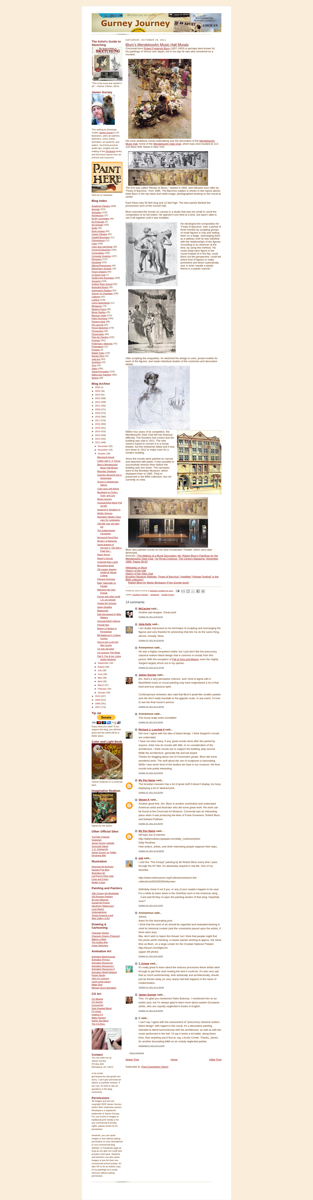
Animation (97, 212)
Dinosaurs (97, 259)
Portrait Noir (103, 625)
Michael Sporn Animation (104, 988)
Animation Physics (101, 959)
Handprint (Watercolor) (103, 906)
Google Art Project (101, 903)
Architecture (98, 215)
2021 (98, 405)
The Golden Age (100, 942)
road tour (96, 359)
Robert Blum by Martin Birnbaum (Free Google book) (158, 582)
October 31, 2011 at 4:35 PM (151, 1011)
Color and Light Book (102, 247)
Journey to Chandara (102, 293)
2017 (98, 420)
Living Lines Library (101, 981)
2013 (98, 435)
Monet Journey (104, 499)
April (100, 681)
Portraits (96, 340)
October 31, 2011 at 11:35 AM (151, 987)
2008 (98, 703)
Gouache (96, 281)
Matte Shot (97, 984)
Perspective (97, 331)
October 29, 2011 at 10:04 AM (151, 640)
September (103, 663)
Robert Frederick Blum (157, 48)
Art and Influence (100, 900)
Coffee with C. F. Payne (109, 461)
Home (174, 1059)
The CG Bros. (98, 1024)
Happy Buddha (104, 607)
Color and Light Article (108, 489)
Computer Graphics (101, 256)
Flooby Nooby (98, 975)
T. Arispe (144, 963)
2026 (98, 387)
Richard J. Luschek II (151, 729)
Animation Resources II (103, 969)
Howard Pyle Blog (100, 870)
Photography (98, 334)
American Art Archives (102, 866)
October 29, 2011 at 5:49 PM (151, 823)
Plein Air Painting (100, 337)
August (101, 667)
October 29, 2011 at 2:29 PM (151, 722)
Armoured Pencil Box (107, 537)
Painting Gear (98, 321)
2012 (98, 439)
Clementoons (98, 240)
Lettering (96, 296)
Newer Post (132, 1059)
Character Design (100, 933)
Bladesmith (102, 610)
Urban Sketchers (100, 945)
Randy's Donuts (105, 558)
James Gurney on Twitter (104, 852)
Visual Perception (100, 371)
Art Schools (97, 225)
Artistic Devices (104, 513)
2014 (98, 431)
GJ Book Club (98, 275)
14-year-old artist (105, 649)
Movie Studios (99, 312)
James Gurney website (103, 843)
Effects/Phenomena (101, 265)
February (102, 689)
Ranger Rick (98, 356)
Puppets (96, 350)
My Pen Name (147, 780)
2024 (98, 394)
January (102, 692)
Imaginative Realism (102, 290)
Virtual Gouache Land (102, 915)
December (103, 446)
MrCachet (144, 608)
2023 (98, 398)
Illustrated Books (100, 287)
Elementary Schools (101, 268)
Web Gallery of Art (101, 918)
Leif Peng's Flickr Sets (103, 876)
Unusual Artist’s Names (108, 621)
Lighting (95, 300)
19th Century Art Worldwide (105, 893)
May (100, 678)
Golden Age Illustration (103, 278)
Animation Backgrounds (103, 956)
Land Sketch (98, 909)
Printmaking (97, 346)
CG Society (97, 1002)
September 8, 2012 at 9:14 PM (151, 1046)
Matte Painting (99, 1018)
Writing (95, 378)
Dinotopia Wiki (99, 855)
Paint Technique (99, 318)
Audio (94, 228)
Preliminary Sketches (102, 343)
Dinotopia (110, 151)
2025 (98, 391)
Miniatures (97, 306)
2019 (98, 413)
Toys (94, 365)
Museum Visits (99, 315)
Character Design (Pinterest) (106, 936)
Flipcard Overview (106, 579)
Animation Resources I (103, 966)
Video (94, 368)
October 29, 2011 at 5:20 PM (151, 792)
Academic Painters (101, 206)
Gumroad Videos (100, 846)
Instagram (97, 840)
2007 (98, 707)
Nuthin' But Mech (100, 1021)
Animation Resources (102, 963)
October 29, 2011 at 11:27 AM (151, 667)
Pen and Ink (98, 325)
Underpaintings (99, 912)
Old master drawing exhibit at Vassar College (107, 572)
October (102, 453)
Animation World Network (104, 972)
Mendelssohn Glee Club (167, 143)
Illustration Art (98, 873)
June (100, 674)
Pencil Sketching (100, 328)
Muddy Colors (98, 882)
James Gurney (106, 132)
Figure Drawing (99, 272)
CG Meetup (97, 999)
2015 (98, 428)
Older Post (215, 1059)
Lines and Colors (100, 879)
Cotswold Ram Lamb (107, 562)
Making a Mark (99, 939)
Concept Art (97, 1005)
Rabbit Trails (98, 353)
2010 (98, 696)
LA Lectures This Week (108, 652)
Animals (96, 209)
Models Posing (99, 309)
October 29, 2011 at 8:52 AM (151, 617)
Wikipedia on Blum (136, 567)
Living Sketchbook (101, 303)
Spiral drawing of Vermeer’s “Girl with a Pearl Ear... (109, 547)
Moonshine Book (105, 565)
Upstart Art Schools (106, 603)
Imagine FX (97, 1014)
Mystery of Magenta (107, 541)
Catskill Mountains (101, 237)
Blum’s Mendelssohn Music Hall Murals (157, 45)
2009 (98, 700)
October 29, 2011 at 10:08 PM (151, 851)
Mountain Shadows (106, 471)
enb (141, 858)
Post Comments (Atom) (155, 1066)
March (101, 685)
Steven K (144, 799)
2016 (98, 424)
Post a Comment (137, 1053)
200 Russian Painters (102, 896)
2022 (98, 402)
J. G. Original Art (100, 849)
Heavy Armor (103, 554)
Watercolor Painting (101, 375)
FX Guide (96, 1011)
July (100, 670)
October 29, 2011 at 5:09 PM (151, 773)
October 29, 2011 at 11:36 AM (151, 707)
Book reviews (98, 231)
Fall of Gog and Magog (185, 659)
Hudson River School (102, 284)
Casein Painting (99, 234)
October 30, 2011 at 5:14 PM (151, 905)
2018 (98, 416)
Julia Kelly (145, 624)
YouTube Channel (100, 837)
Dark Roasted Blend (102, 1008)
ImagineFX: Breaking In (109, 509)
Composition (98, 253)
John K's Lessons (100, 978)
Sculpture (96, 362)
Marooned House (105, 457)
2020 (98, 409)
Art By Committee (100, 218)
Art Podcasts (98, 222)
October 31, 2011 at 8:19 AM (151, 956)
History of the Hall (136, 570)
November (103, 450)
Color (94, 243)
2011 (98, 442)
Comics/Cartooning (101, 250)
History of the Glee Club (139, 573)
